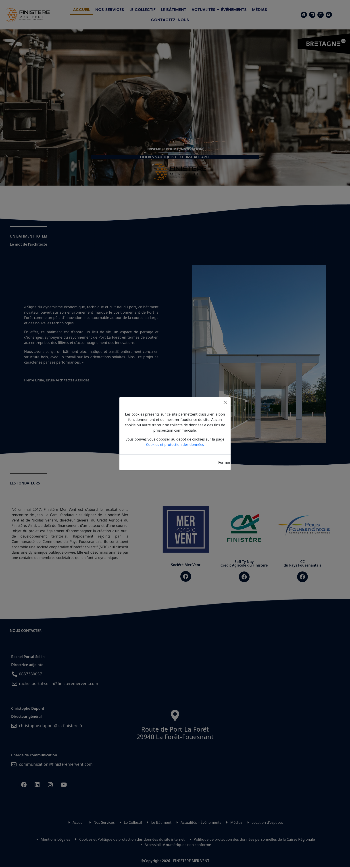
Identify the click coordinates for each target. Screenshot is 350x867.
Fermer (224, 462)
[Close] (225, 402)
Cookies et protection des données (175, 444)
